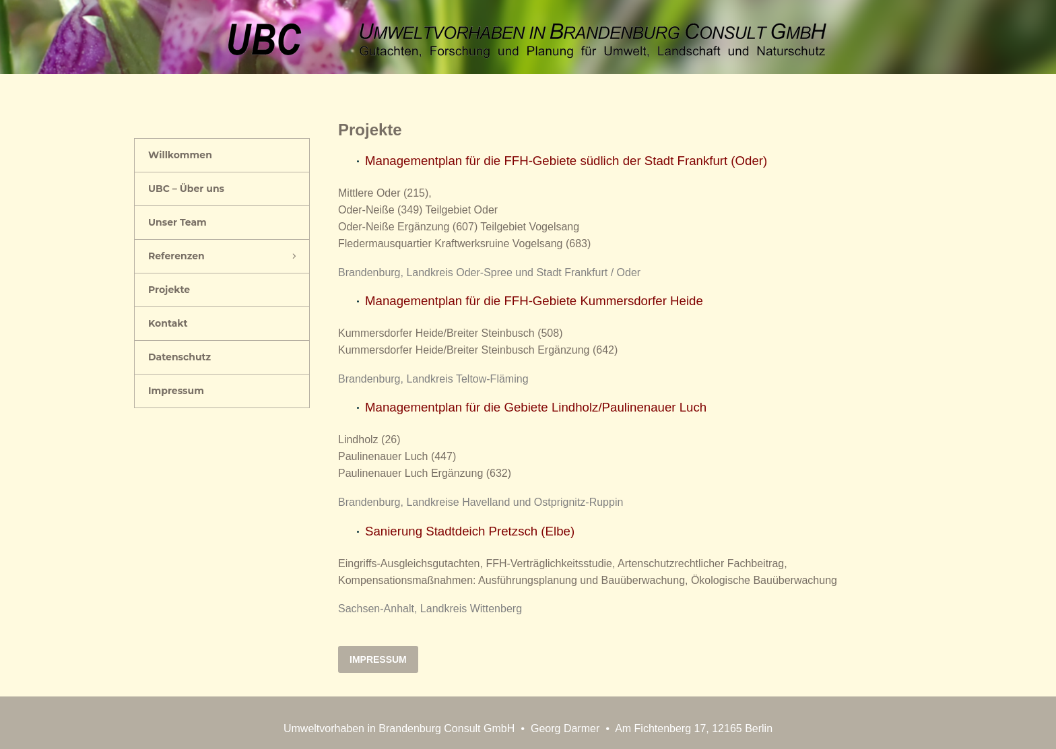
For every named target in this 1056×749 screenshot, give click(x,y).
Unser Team (177, 222)
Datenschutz (179, 357)
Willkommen (180, 155)
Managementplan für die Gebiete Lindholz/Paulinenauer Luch (535, 407)
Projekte (169, 290)
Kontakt (168, 323)
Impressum (176, 391)
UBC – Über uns (186, 189)
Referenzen (176, 256)
